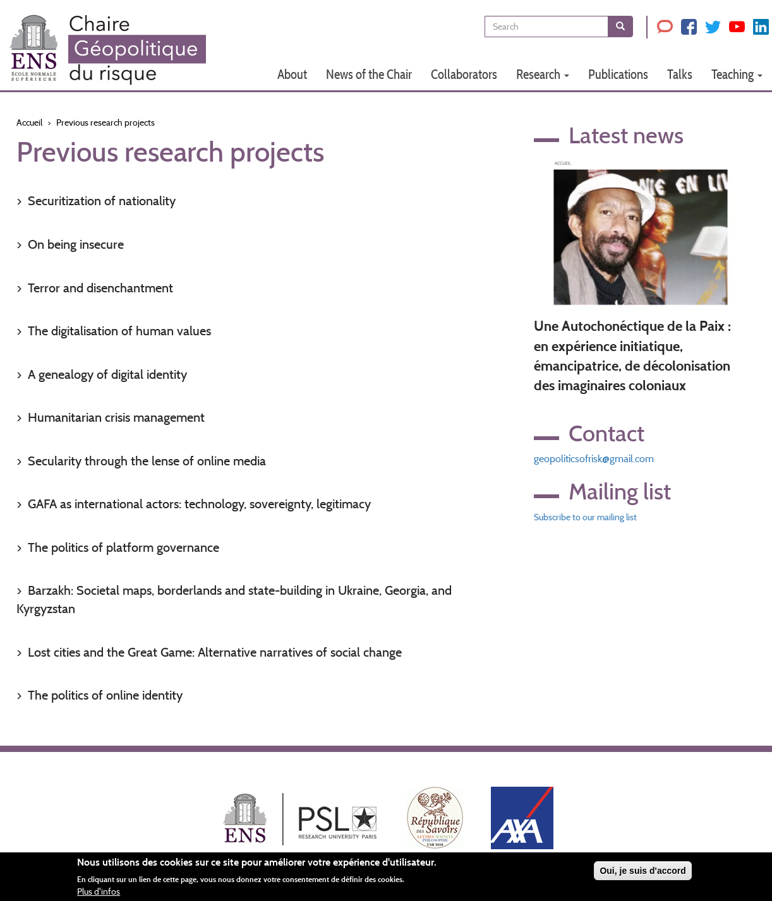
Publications (618, 74)
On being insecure (76, 244)
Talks (679, 74)
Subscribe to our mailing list (585, 517)
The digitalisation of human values (119, 330)
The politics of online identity (105, 695)
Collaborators (464, 74)
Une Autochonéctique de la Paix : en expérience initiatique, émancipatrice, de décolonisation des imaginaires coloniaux (632, 356)
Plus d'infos (98, 891)
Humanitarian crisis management (116, 417)
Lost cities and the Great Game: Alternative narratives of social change (215, 652)
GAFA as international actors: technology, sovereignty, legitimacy (199, 503)
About (292, 74)
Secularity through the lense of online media (147, 460)
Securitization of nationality (102, 200)
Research (542, 74)
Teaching (737, 74)
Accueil (29, 122)
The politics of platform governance (123, 547)
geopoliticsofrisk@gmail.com (594, 459)
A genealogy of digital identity (107, 374)
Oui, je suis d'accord (642, 871)
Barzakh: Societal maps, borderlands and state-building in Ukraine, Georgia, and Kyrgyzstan (234, 599)
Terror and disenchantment (100, 287)
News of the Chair (369, 74)
